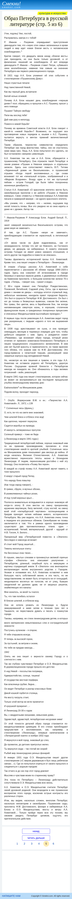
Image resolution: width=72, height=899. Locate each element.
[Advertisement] (36, 871)
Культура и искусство (52, 13)
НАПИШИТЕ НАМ (11, 896)
